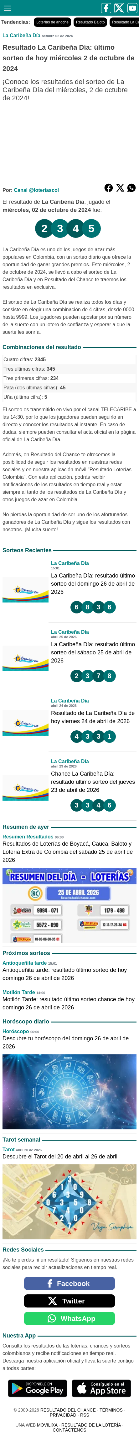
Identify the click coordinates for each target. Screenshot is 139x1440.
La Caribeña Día (21, 35)
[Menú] (6, 7)
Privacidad (63, 1415)
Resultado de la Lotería (91, 1425)
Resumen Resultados (28, 836)
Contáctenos (69, 1430)
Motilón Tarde (19, 992)
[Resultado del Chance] (21, 7)
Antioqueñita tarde (25, 963)
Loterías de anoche (52, 22)
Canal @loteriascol (36, 190)
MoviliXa (47, 1425)
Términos (111, 1410)
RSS (84, 1415)
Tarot (9, 1149)
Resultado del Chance (68, 1410)
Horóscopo (16, 1031)
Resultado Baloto (90, 22)
